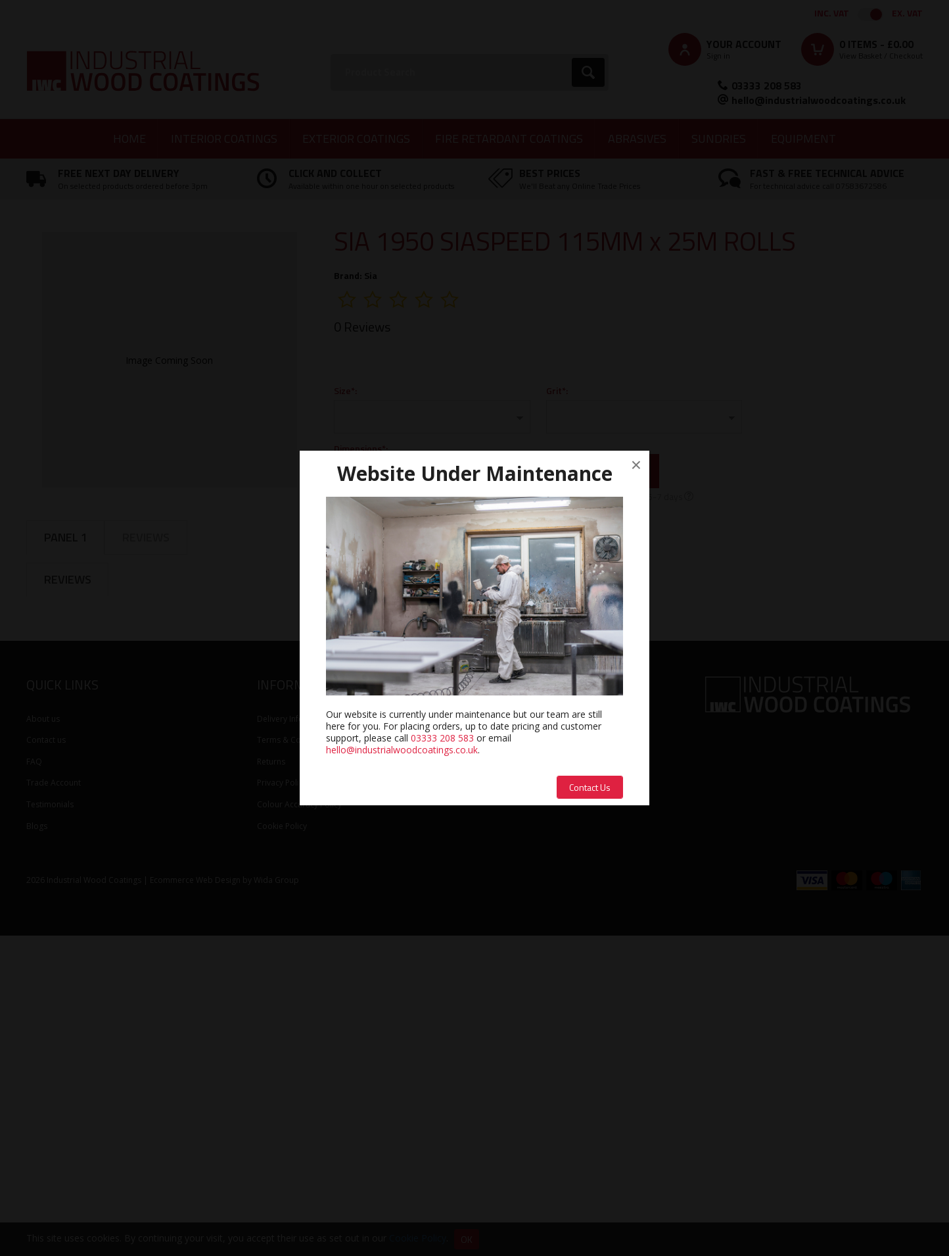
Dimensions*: (361, 448)
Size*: (345, 390)
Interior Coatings (224, 138)
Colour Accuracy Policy (299, 1124)
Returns (271, 1081)
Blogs (36, 1145)
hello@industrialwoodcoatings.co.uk (818, 100)
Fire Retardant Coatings (509, 138)
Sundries (718, 138)
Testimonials (50, 1124)
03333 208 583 (766, 85)
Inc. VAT (831, 13)
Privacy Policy (282, 1103)
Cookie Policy (282, 1145)
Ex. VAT (907, 13)
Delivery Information (295, 1038)
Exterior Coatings (356, 138)
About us (43, 1038)
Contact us (46, 1060)
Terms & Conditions (294, 1060)
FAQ (34, 1081)
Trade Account (53, 1103)
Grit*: (557, 390)
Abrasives (637, 138)
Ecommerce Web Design (195, 1200)
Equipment (803, 138)
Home (129, 138)
